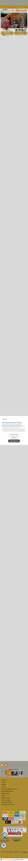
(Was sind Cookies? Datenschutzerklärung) (12, 425)
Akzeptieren (14, 441)
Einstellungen (14, 434)
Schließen (14, 437)
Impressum (4, 419)
